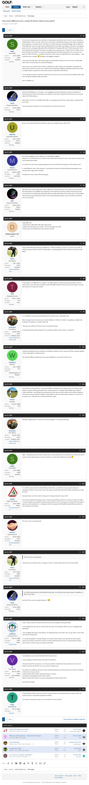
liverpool (17, 541)
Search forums (16, 11)
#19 (83, 651)
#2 (83, 88)
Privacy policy (68, 775)
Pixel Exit (64, 782)
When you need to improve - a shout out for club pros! (25, 736)
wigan (18, 642)
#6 (83, 218)
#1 (83, 36)
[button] (32, 7)
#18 (83, 618)
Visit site (11, 62)
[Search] (84, 7)
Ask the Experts (26, 744)
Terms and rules (59, 775)
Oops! (11, 756)
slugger (6, 24)
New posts (6, 11)
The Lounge (24, 731)
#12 (83, 415)
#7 (83, 243)
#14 (83, 484)
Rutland (17, 209)
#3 (83, 119)
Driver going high (14, 742)
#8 (83, 278)
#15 (83, 517)
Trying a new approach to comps (18, 729)
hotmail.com (12, 644)
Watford (17, 143)
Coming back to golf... (15, 748)
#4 (83, 152)
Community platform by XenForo (39, 782)
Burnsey (78, 757)
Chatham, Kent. (15, 335)
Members (39, 7)
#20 (83, 689)
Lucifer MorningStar (75, 731)
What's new (26, 7)
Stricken (11, 744)
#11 (83, 384)
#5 (83, 185)
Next (10, 30)
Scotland (17, 60)
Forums (16, 7)
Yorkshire (17, 267)
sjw (80, 738)
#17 (83, 587)
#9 (83, 312)
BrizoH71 (11, 750)
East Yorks (17, 176)
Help (75, 775)
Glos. (18, 302)
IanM (10, 731)
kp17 (79, 750)
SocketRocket (77, 744)
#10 (83, 347)
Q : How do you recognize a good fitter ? (21, 755)
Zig (10, 737)
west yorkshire (15, 675)
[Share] (80, 36)
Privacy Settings (58, 777)
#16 (83, 552)
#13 (83, 450)
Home (7, 7)
